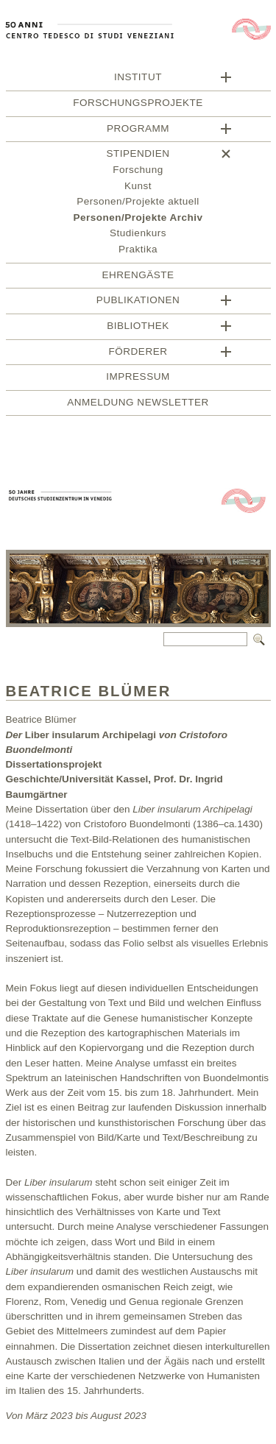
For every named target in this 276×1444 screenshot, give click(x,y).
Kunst (138, 188)
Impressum (137, 378)
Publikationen (138, 302)
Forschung (138, 171)
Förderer (138, 353)
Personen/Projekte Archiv (137, 219)
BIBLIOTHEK (138, 327)
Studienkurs (138, 235)
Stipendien (137, 155)
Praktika (138, 251)
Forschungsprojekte (137, 104)
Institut (138, 79)
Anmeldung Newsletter (137, 404)
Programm (138, 130)
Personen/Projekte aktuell (138, 203)
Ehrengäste (138, 277)
